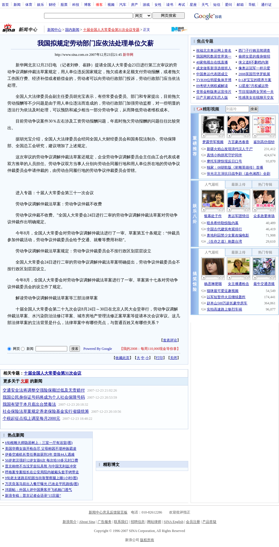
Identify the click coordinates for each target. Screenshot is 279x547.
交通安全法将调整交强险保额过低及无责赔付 (44, 390)
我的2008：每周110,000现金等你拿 (150, 349)
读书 (169, 4)
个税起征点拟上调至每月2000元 (31, 418)
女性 (158, 4)
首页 (5, 4)
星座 (193, 4)
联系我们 (121, 522)
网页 (16, 349)
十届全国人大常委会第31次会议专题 (111, 30)
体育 (28, 4)
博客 (87, 4)
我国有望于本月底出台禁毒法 (29, 404)
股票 (64, 4)
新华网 (128, 55)
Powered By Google (97, 349)
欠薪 (25, 381)
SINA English (173, 522)
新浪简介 (70, 522)
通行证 (266, 4)
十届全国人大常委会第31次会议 (52, 373)
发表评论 (170, 340)
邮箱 (240, 4)
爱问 (228, 4)
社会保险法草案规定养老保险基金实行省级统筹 (46, 411)
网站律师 (154, 522)
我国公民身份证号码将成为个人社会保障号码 (44, 397)
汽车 (122, 4)
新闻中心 (54, 30)
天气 (205, 4)
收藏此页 (122, 358)
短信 (216, 4)
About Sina (87, 522)
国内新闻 (72, 30)
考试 (181, 4)
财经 (52, 4)
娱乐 (40, 4)
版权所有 (147, 540)
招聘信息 (138, 522)
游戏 (146, 4)
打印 (159, 358)
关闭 (173, 358)
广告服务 (105, 522)
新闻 (17, 4)
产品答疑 (209, 522)
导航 (252, 4)
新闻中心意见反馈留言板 (108, 512)
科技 (75, 4)
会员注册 (193, 522)
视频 (111, 4)
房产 (134, 4)
